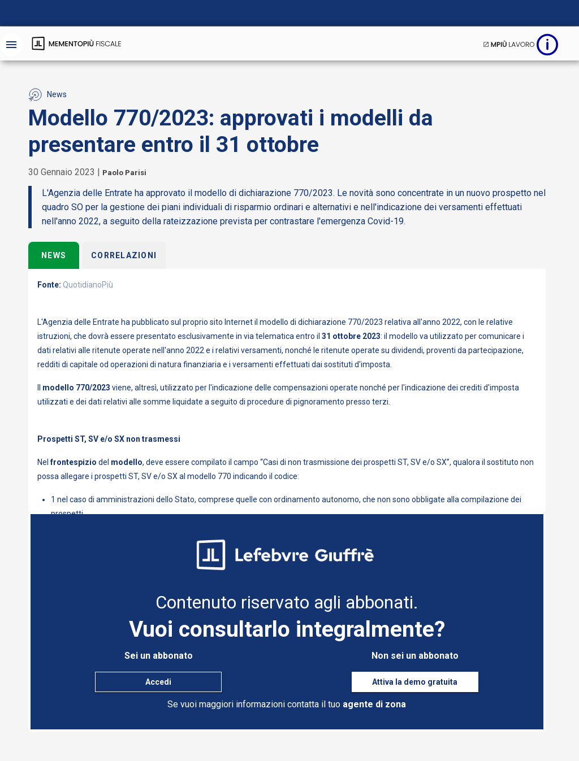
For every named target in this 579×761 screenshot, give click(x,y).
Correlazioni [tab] (124, 255)
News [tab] (53, 255)
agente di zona (374, 704)
